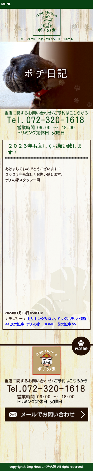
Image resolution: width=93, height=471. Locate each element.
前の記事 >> (66, 324)
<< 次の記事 (14, 324)
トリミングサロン (41, 319)
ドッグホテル (67, 319)
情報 (82, 319)
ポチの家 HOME (40, 324)
